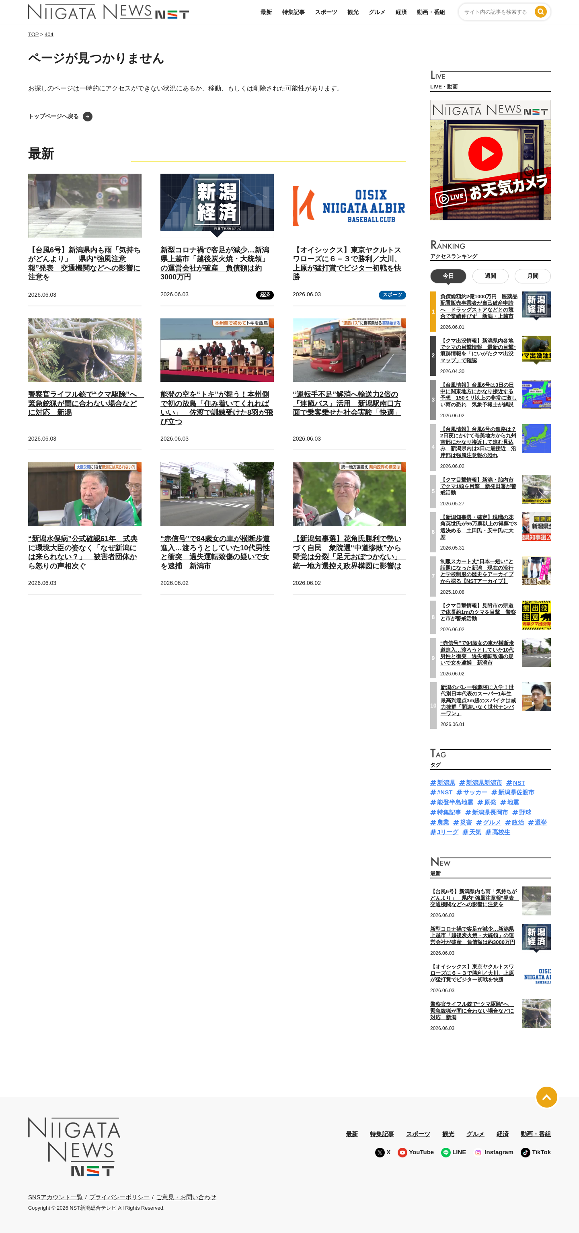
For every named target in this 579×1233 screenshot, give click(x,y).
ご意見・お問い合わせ (186, 1196)
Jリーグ (447, 832)
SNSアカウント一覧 (55, 1197)
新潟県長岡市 (490, 811)
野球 (525, 811)
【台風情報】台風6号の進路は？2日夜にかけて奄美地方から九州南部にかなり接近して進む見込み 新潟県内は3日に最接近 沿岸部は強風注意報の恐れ (478, 442)
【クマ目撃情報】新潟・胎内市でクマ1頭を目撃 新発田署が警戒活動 (478, 486)
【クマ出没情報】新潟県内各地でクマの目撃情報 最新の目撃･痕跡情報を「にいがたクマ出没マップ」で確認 (478, 350)
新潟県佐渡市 (516, 792)
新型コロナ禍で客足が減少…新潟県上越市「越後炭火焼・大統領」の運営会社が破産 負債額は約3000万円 (472, 935)
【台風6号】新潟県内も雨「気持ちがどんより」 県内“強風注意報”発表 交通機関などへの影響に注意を (474, 897)
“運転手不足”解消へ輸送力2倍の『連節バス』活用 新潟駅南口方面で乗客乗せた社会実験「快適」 (347, 403)
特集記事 (293, 12)
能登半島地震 (455, 802)
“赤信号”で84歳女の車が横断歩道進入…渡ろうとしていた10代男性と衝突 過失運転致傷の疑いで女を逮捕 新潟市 (477, 653)
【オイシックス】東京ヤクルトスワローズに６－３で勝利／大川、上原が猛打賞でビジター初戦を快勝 (472, 973)
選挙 (541, 822)
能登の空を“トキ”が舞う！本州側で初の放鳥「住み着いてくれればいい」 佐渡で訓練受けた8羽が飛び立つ (216, 408)
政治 (518, 822)
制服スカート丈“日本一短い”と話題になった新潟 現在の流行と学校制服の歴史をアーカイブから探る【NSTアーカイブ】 (476, 571)
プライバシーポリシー (119, 1196)
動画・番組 (431, 12)
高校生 (501, 832)
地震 (513, 802)
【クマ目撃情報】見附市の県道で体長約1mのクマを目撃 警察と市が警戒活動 (478, 612)
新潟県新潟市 (484, 782)
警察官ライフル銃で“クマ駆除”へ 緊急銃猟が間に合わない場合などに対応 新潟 (86, 403)
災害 (466, 822)
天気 (475, 832)
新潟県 (446, 782)
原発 (490, 802)
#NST (444, 792)
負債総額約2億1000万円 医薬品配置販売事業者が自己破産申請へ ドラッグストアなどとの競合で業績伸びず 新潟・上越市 (478, 306)
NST (519, 782)
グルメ (377, 12)
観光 (353, 12)
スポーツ (326, 12)
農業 (443, 822)
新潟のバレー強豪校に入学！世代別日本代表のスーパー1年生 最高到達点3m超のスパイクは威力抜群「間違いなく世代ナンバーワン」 (479, 700)
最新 (266, 12)
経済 (401, 12)
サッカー (475, 792)
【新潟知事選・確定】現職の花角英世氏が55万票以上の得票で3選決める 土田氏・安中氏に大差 (478, 527)
